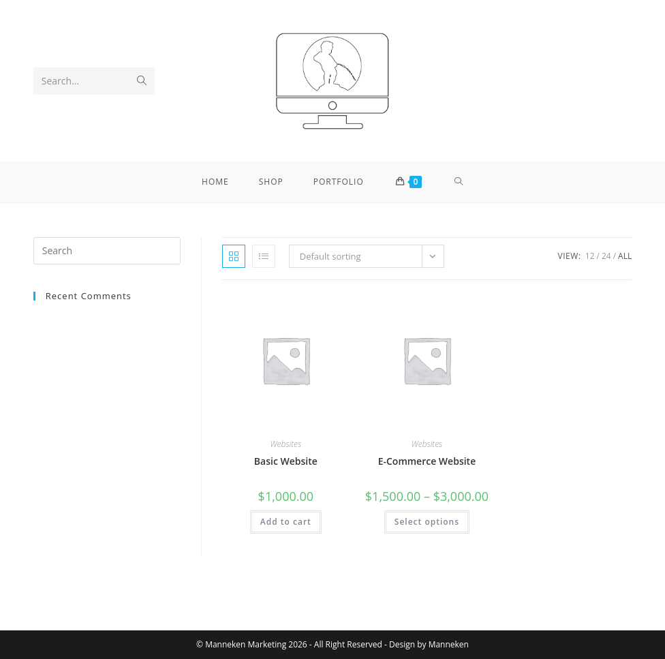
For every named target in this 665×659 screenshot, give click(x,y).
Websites (286, 444)
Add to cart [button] (285, 521)
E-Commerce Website (427, 461)
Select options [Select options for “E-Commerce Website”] (427, 521)
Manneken (449, 644)
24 (606, 256)
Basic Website (286, 461)
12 (590, 256)
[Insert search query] (107, 250)
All (625, 256)
